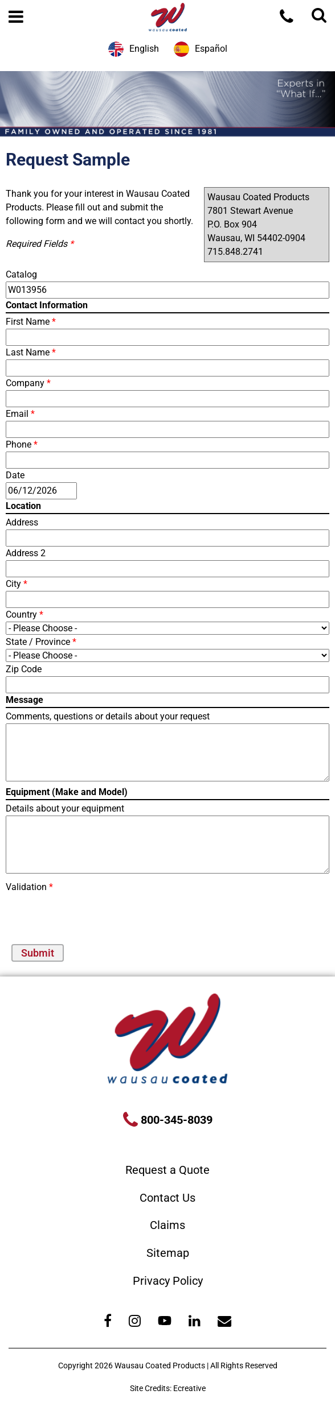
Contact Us (167, 1198)
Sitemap (167, 1253)
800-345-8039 (175, 1120)
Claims (167, 1225)
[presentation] (72, 911)
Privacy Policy (168, 1281)
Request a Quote (167, 1170)
